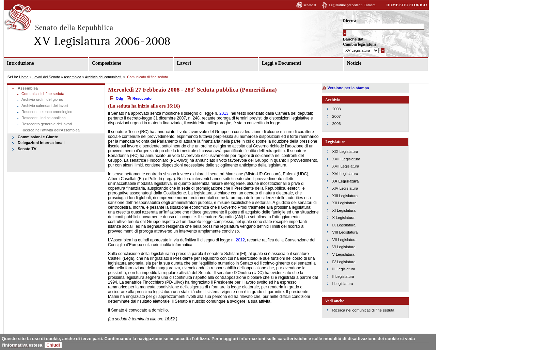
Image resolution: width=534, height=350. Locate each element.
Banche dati (353, 39)
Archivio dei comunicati (103, 77)
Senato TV (27, 149)
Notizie (354, 63)
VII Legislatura (344, 240)
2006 (336, 124)
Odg (119, 98)
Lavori (184, 63)
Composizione (106, 63)
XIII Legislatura (345, 196)
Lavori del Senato (46, 77)
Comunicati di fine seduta (42, 94)
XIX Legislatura (345, 151)
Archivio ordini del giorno (42, 99)
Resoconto (142, 98)
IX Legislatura (344, 225)
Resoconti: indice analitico (43, 118)
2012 (240, 240)
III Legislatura (343, 269)
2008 (336, 109)
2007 (336, 116)
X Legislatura (343, 218)
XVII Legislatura (345, 166)
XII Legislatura (344, 203)
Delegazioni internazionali (41, 143)
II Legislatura (343, 276)
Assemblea (72, 77)
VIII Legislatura (345, 232)
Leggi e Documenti (281, 63)
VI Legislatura (344, 247)
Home (24, 77)
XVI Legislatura (345, 174)
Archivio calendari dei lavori (44, 106)
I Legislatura (342, 284)
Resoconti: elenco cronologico (46, 112)
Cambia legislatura (359, 44)
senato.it (309, 5)
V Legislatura (343, 254)
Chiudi (53, 345)
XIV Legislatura (345, 188)
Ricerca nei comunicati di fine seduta (363, 310)
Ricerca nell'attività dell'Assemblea (50, 130)
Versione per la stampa (348, 88)
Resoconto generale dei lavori (46, 124)
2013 (224, 113)
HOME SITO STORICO (406, 5)
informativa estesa (23, 345)
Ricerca (349, 20)
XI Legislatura (344, 210)
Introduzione (20, 63)
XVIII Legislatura (346, 159)
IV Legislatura (344, 262)
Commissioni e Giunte (38, 137)
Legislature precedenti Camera (352, 5)
